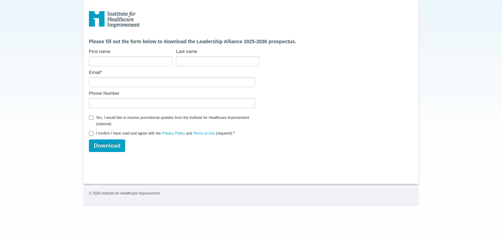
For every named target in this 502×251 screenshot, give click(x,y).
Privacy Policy (173, 133)
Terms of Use (204, 133)
